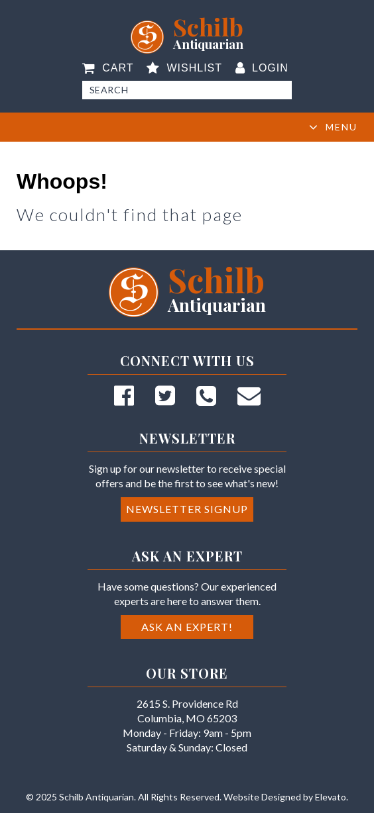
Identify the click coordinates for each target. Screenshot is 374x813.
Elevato (330, 796)
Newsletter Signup (187, 508)
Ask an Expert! (187, 626)
